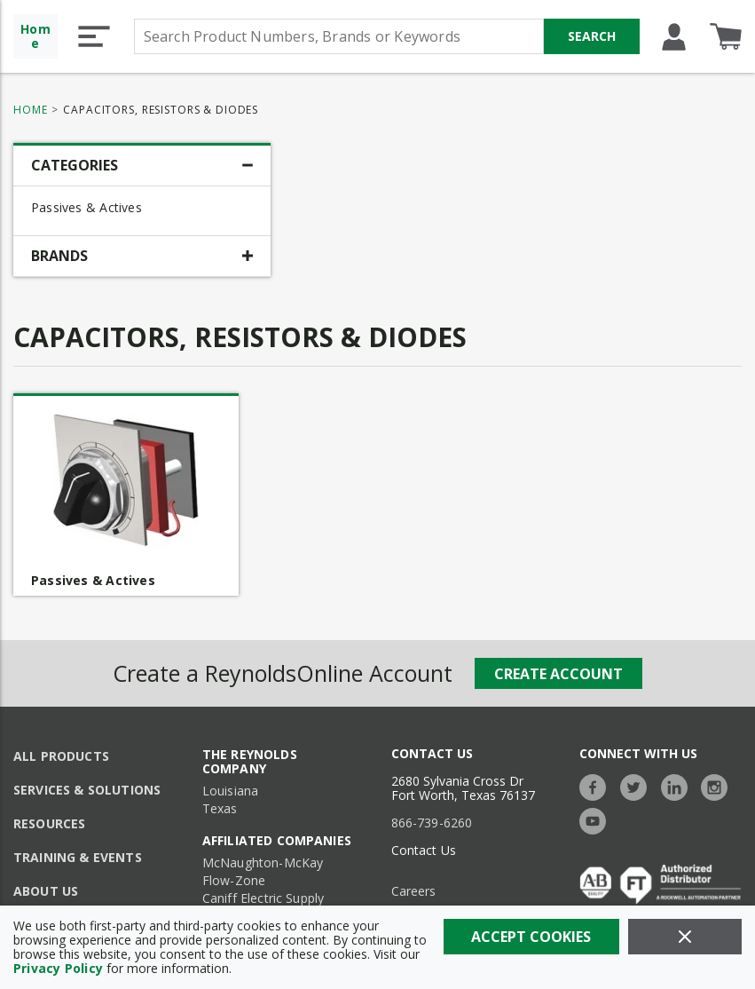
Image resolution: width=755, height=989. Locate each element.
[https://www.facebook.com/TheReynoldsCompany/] (597, 785)
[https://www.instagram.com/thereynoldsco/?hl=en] (718, 785)
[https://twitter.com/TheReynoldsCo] (638, 785)
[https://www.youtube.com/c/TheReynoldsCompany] (597, 819)
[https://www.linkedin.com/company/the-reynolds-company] (678, 785)
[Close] (685, 936)
